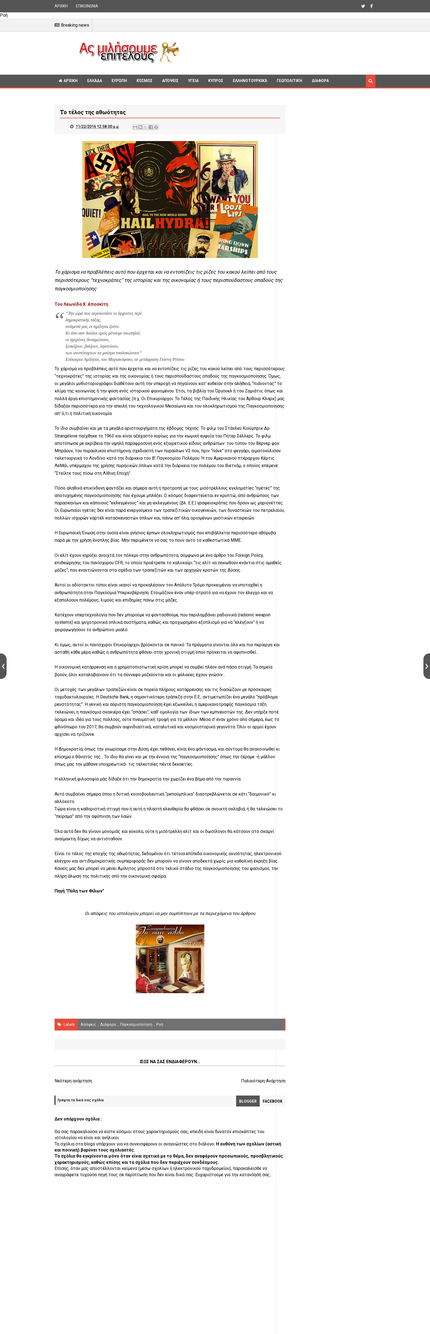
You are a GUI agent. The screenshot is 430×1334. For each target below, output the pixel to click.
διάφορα (108, 1039)
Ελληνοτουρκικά (250, 80)
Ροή (159, 1039)
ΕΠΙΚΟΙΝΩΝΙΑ (87, 6)
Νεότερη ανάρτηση (73, 1096)
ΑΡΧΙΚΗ (61, 6)
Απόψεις (170, 80)
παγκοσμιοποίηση (136, 1039)
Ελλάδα (94, 80)
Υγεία (193, 80)
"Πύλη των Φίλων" (85, 906)
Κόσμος (144, 80)
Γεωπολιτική (289, 80)
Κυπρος (215, 80)
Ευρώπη (119, 80)
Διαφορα (320, 80)
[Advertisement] (279, 52)
